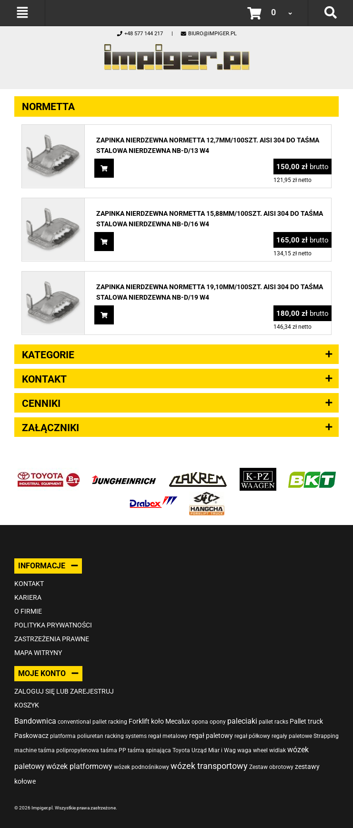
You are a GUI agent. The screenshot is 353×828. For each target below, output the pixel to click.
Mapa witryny (38, 652)
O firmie (28, 611)
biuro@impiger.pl (208, 33)
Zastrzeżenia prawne (51, 639)
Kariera (27, 597)
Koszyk (26, 705)
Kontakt (29, 583)
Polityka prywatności (53, 625)
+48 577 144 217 (139, 33)
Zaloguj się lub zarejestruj (64, 691)
